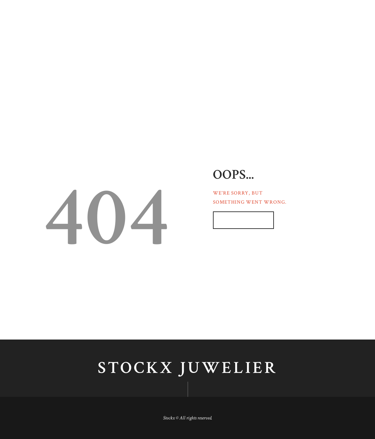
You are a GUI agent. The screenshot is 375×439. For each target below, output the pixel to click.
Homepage (239, 220)
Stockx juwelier (188, 368)
